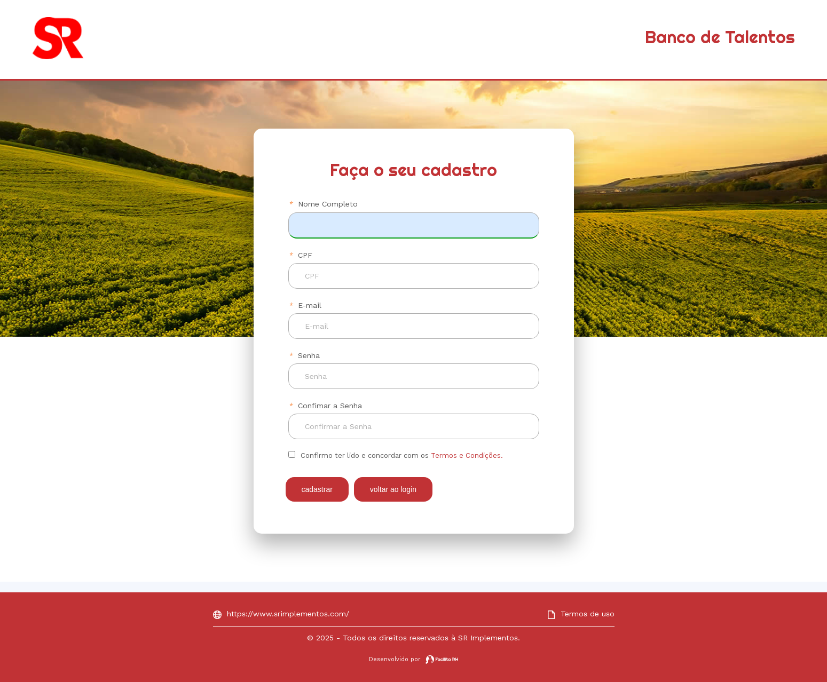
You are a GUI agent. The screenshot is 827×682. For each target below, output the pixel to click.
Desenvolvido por (413, 659)
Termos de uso (581, 613)
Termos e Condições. (467, 455)
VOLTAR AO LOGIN (393, 489)
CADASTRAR (317, 489)
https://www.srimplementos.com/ (281, 613)
